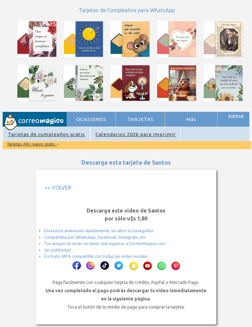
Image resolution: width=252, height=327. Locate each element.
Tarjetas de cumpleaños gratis (46, 134)
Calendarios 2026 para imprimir (135, 134)
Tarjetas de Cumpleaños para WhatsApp (127, 10)
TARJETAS (140, 119)
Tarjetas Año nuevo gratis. (32, 144)
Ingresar (236, 115)
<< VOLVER (58, 188)
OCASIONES (91, 119)
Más (191, 119)
